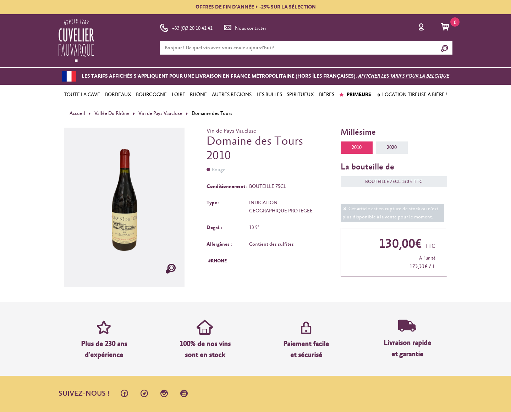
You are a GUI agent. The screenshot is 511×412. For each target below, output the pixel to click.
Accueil (77, 113)
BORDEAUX (118, 95)
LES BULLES (269, 95)
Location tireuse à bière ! (411, 95)
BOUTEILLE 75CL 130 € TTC (390, 181)
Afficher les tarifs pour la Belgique (403, 76)
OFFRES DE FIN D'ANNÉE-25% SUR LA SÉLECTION (256, 7)
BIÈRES (326, 95)
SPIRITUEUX (300, 95)
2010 (357, 147)
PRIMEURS (355, 95)
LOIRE (178, 95)
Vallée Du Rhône (112, 113)
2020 (392, 147)
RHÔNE (198, 95)
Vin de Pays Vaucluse (160, 113)
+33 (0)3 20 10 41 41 (186, 27)
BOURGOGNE (151, 95)
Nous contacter (244, 27)
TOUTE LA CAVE (82, 95)
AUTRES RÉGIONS (232, 95)
